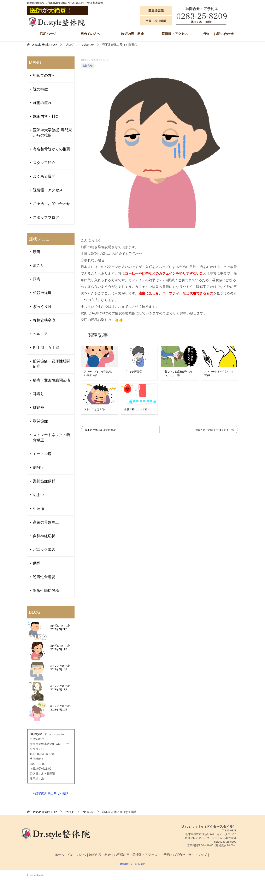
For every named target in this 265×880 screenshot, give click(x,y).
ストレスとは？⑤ (60, 687)
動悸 (36, 563)
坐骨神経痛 (42, 293)
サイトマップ (197, 854)
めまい (38, 495)
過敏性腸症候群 (46, 591)
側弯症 (38, 467)
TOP (44, 44)
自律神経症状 (44, 536)
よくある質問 (44, 176)
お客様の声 (121, 854)
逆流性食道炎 (44, 577)
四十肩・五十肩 (46, 348)
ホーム (59, 854)
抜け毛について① (60, 647)
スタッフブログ (46, 217)
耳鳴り (38, 394)
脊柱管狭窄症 (44, 320)
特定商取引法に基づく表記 (50, 793)
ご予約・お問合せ (172, 854)
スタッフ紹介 (44, 163)
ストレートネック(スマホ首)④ (219, 373)
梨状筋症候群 (44, 481)
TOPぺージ (48, 34)
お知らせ (88, 65)
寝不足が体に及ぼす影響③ (100, 429)
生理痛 (38, 509)
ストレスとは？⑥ (60, 667)
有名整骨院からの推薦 (51, 149)
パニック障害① (133, 371)
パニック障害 (44, 550)
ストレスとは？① (94, 409)
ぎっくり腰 (42, 307)
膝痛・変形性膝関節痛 (51, 380)
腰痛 (36, 252)
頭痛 (36, 279)
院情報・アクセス (174, 34)
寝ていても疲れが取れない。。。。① (178, 373)
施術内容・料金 (132, 34)
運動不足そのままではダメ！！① (214, 429)
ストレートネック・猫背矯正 (51, 437)
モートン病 (42, 454)
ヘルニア (40, 334)
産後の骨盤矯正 (46, 522)
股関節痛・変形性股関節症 (51, 363)
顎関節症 (40, 421)
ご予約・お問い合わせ (217, 34)
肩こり (38, 265)
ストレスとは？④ (60, 707)
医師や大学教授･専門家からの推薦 (52, 132)
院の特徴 (40, 89)
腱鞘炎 (38, 407)
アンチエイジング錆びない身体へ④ (98, 373)
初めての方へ (90, 34)
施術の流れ (42, 103)
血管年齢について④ (135, 409)
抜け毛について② (60, 627)
